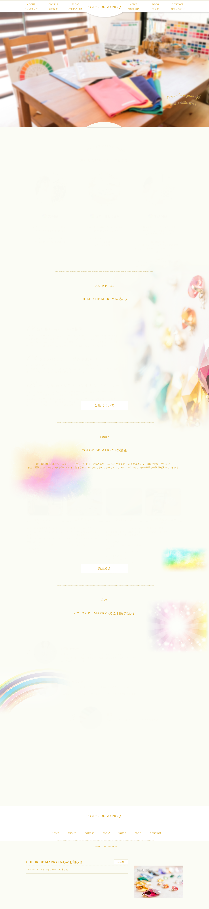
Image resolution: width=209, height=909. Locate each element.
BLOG (156, 6)
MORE (121, 862)
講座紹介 (104, 568)
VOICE (134, 6)
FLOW (75, 6)
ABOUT (31, 6)
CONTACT (178, 6)
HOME (55, 833)
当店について (104, 405)
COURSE (53, 6)
